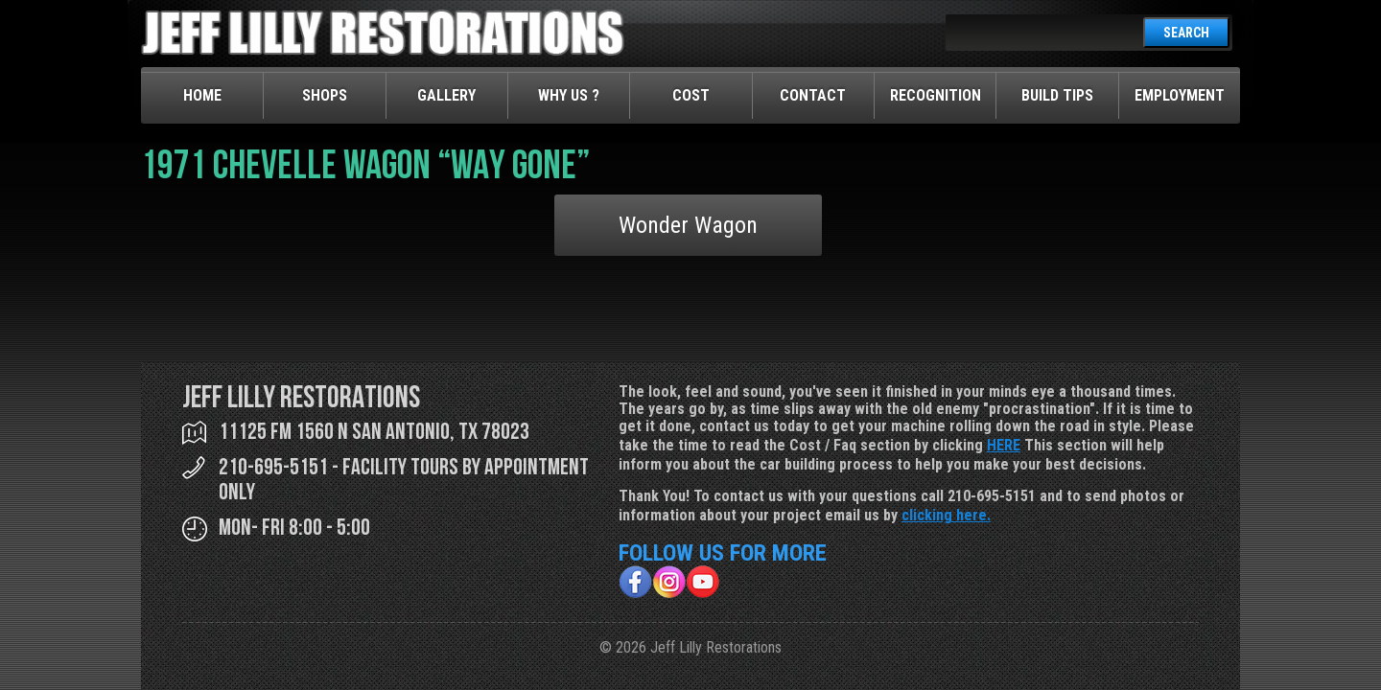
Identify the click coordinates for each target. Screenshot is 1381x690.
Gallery (446, 95)
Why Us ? (568, 95)
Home (202, 95)
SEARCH (1186, 32)
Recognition (935, 95)
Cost (691, 95)
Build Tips (1057, 95)
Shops (324, 95)
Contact (813, 95)
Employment (1180, 95)
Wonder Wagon (688, 225)
